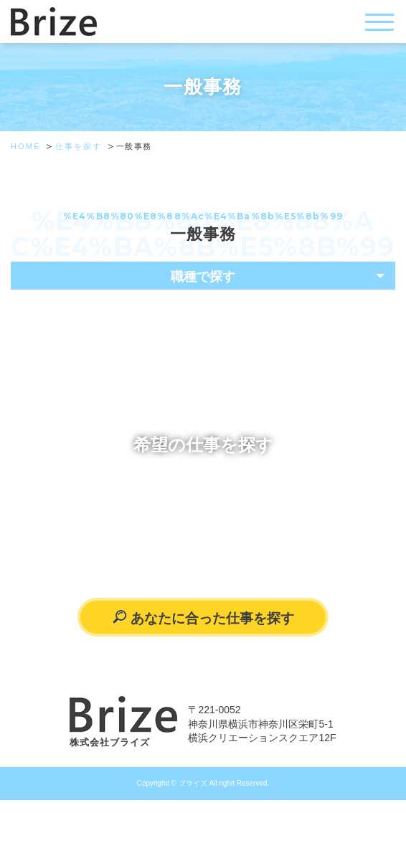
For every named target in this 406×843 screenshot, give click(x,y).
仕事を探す (79, 146)
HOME (26, 146)
